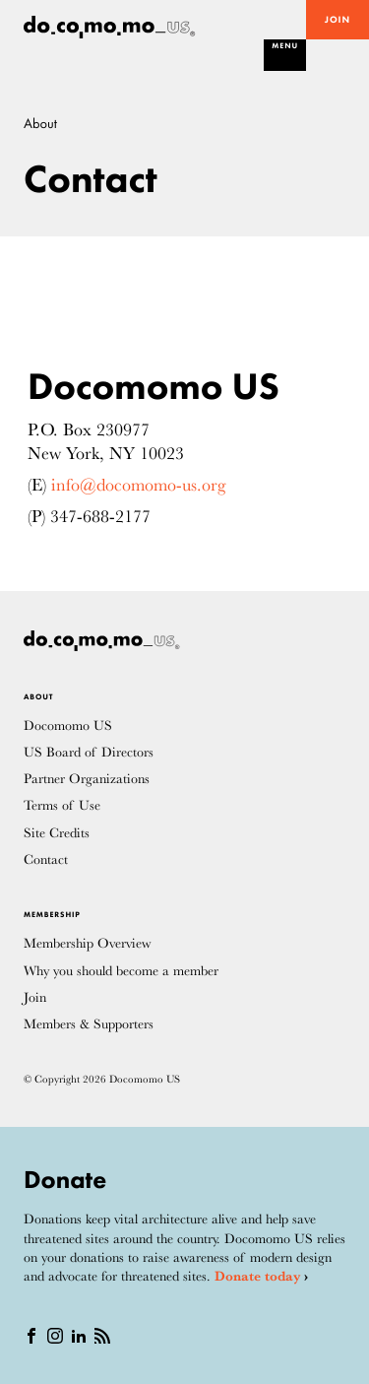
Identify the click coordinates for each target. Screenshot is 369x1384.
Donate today (257, 1276)
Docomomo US (68, 725)
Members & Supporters (89, 1024)
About (40, 123)
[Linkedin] (79, 1335)
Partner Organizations (87, 778)
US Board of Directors (89, 752)
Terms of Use (62, 805)
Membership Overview (87, 943)
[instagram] (55, 1335)
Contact (46, 859)
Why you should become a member (121, 970)
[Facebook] (31, 1335)
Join (337, 20)
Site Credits (57, 832)
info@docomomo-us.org (138, 484)
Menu (285, 45)
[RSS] (102, 1335)
